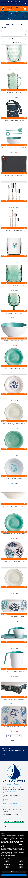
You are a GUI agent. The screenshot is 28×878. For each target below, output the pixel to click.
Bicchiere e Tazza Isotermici (14, 65)
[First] (8, 735)
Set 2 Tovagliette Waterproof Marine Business (14, 175)
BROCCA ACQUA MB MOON (14, 92)
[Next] (16, 735)
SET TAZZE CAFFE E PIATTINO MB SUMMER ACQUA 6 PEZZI (14, 645)
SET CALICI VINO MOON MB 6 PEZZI (14, 313)
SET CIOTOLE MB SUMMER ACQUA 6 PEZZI (14, 340)
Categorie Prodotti (14, 24)
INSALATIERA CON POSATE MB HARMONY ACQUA (14, 147)
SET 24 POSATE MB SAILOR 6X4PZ (14, 230)
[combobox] (12, 4)
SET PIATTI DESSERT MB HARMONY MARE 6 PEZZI (14, 396)
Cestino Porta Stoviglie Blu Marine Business (14, 120)
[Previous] (12, 735)
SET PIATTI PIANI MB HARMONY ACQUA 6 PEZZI (14, 533)
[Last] (20, 735)
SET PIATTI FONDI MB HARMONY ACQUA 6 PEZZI (14, 451)
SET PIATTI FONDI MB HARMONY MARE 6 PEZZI (14, 478)
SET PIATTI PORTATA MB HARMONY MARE (14, 616)
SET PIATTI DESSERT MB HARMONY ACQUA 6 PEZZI (14, 369)
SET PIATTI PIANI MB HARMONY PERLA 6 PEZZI (14, 588)
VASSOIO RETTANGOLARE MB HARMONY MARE (14, 726)
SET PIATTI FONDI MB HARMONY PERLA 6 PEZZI (14, 506)
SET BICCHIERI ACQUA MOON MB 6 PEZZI (14, 285)
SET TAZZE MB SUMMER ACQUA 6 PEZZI (14, 671)
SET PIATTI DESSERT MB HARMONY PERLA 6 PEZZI (14, 424)
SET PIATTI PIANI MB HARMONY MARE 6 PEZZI (14, 561)
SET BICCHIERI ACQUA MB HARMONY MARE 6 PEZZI (14, 259)
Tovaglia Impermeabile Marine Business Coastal (14, 699)
